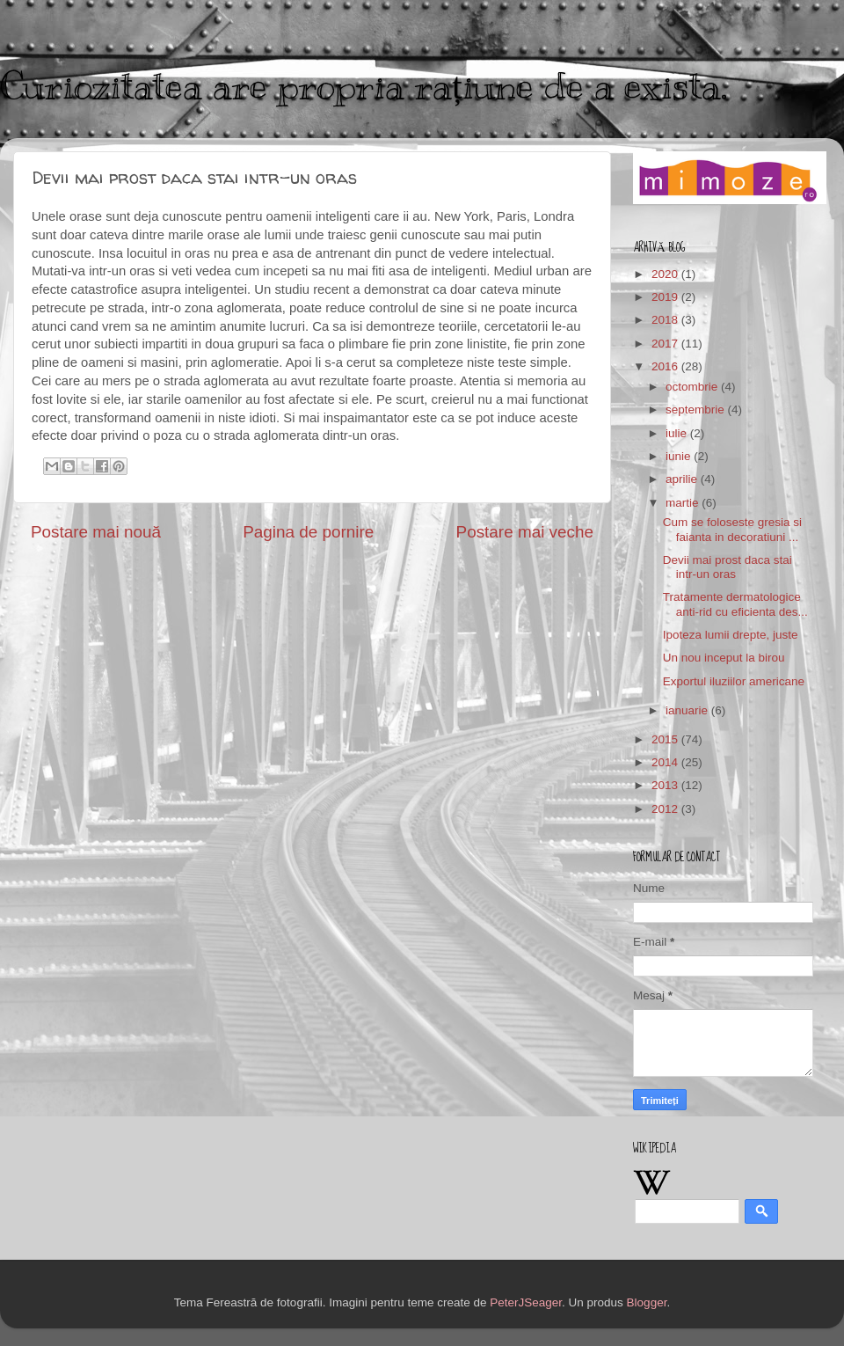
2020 (666, 274)
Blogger (647, 1302)
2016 (666, 366)
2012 (666, 809)
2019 (666, 297)
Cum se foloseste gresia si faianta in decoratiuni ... (732, 529)
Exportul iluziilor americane (733, 681)
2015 (666, 739)
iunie (680, 456)
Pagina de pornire (308, 532)
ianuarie (688, 710)
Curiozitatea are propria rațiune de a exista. (363, 86)
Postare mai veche (524, 532)
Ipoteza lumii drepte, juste (730, 634)
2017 (666, 343)
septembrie (697, 409)
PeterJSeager (526, 1302)
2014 (666, 762)
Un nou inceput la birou (724, 657)
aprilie (683, 479)
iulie (678, 433)
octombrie (693, 386)
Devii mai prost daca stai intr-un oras (727, 567)
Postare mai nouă (96, 532)
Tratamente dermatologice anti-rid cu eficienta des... (735, 604)
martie (684, 502)
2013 (666, 785)
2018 (666, 319)
